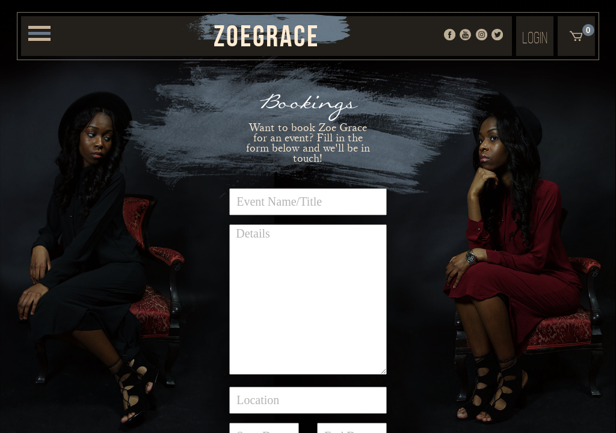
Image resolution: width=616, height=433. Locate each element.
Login (534, 37)
